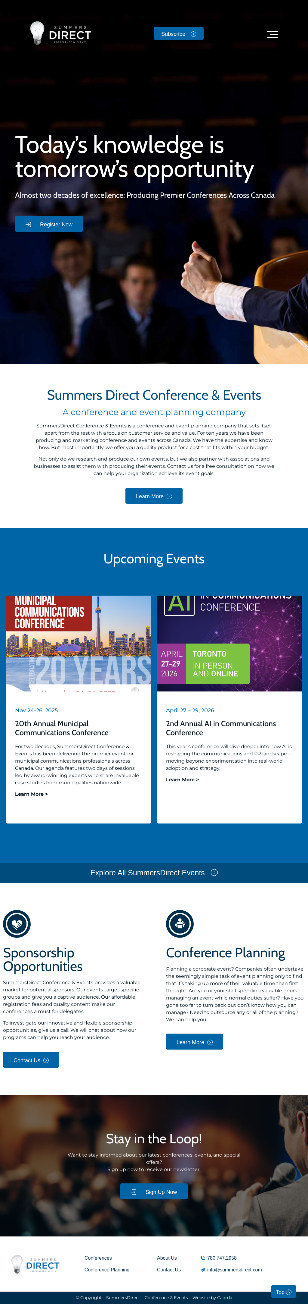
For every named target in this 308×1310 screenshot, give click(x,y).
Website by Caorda (212, 1297)
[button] (272, 34)
